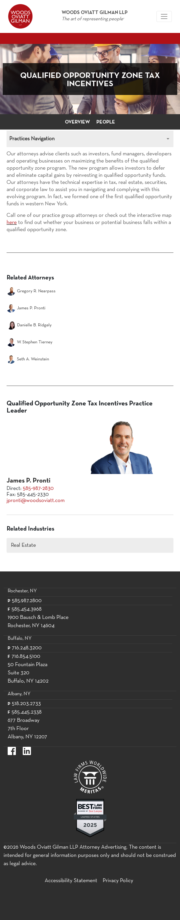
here (12, 222)
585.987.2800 (27, 600)
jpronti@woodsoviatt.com (36, 500)
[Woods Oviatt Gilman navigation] (164, 16)
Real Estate (23, 545)
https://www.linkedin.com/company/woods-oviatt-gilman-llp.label (27, 751)
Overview (77, 122)
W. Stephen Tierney (29, 342)
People (105, 122)
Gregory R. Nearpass (31, 291)
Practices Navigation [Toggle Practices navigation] (32, 138)
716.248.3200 (27, 648)
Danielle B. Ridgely (29, 325)
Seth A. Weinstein (28, 359)
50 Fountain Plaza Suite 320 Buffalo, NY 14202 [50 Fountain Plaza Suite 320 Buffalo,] (28, 673)
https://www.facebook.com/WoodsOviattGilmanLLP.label (12, 751)
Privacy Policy (118, 880)
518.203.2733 (26, 703)
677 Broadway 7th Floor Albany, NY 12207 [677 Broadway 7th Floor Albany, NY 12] (27, 728)
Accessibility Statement (71, 880)
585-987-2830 (38, 488)
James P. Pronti (26, 308)
